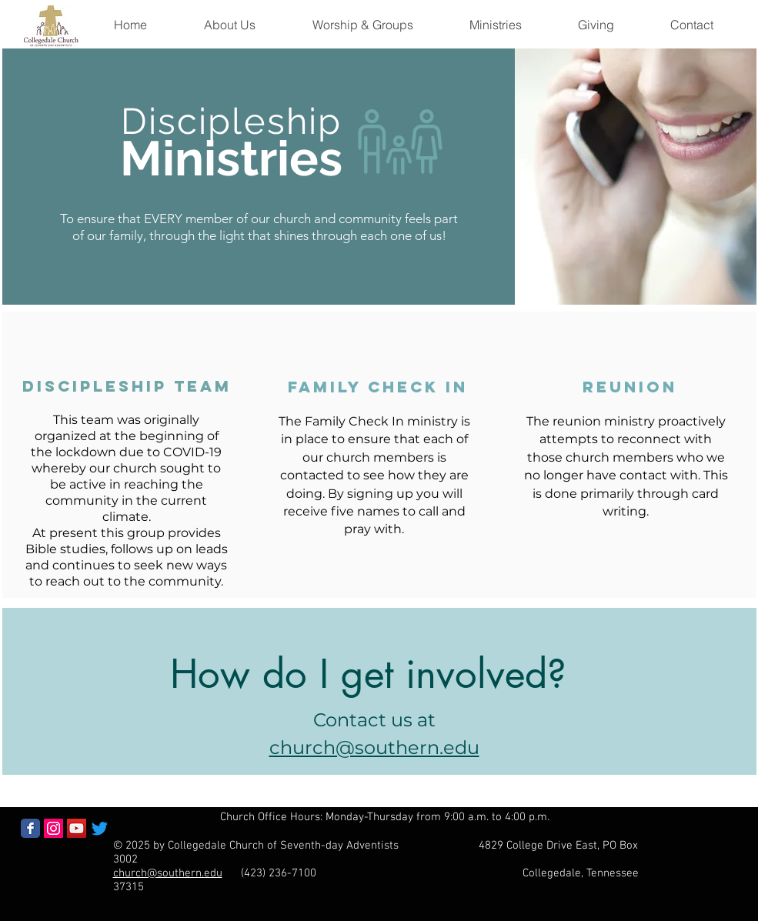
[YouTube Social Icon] (76, 828)
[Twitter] (99, 828)
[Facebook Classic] (30, 828)
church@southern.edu (167, 873)
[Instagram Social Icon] (53, 828)
